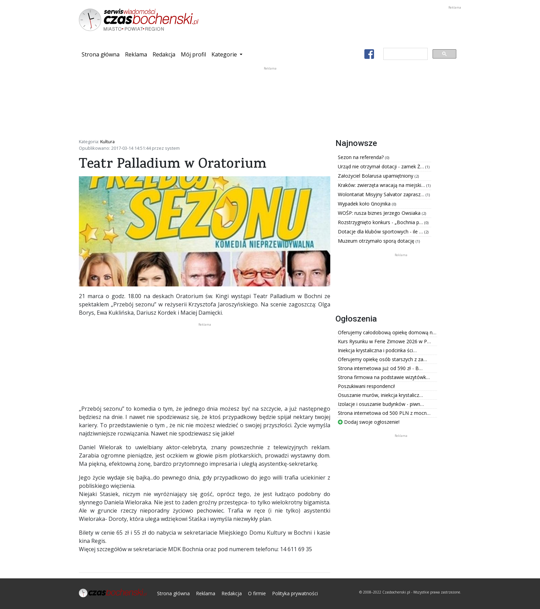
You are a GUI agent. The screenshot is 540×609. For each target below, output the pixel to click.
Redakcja (164, 54)
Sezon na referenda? (361, 157)
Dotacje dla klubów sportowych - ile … (381, 231)
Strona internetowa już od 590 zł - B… (380, 368)
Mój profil (193, 54)
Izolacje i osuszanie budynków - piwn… (381, 404)
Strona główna (102, 54)
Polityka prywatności (295, 593)
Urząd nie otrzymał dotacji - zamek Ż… (381, 166)
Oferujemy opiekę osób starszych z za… (382, 359)
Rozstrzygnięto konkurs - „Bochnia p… (381, 222)
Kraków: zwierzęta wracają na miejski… (382, 185)
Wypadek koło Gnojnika (365, 203)
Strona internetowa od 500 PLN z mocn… (384, 413)
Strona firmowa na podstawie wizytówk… (384, 377)
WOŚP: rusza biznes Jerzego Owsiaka (380, 213)
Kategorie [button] (224, 54)
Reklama (136, 54)
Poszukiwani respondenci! (366, 386)
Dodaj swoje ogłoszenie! (368, 422)
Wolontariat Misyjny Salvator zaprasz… (382, 194)
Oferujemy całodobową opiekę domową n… (387, 332)
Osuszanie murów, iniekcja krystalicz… (380, 395)
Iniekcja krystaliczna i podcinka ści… (377, 350)
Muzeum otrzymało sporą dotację (377, 241)
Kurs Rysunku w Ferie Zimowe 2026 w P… (384, 341)
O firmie (257, 593)
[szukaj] (405, 54)
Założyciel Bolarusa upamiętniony (376, 175)
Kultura (107, 141)
